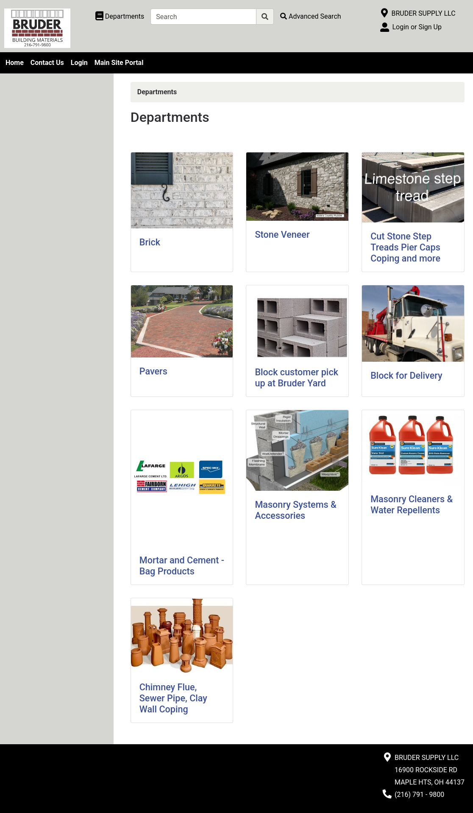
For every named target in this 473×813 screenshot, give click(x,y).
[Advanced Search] (310, 16)
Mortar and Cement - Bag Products (181, 566)
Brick (149, 242)
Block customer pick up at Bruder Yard (296, 377)
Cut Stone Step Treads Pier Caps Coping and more (405, 247)
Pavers (153, 371)
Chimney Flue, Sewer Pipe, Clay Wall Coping (173, 698)
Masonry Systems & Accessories (295, 510)
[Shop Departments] (120, 16)
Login (79, 63)
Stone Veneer (282, 234)
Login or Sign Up (416, 27)
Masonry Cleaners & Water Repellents (411, 504)
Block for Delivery (406, 375)
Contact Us (47, 63)
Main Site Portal (119, 63)
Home (15, 63)
